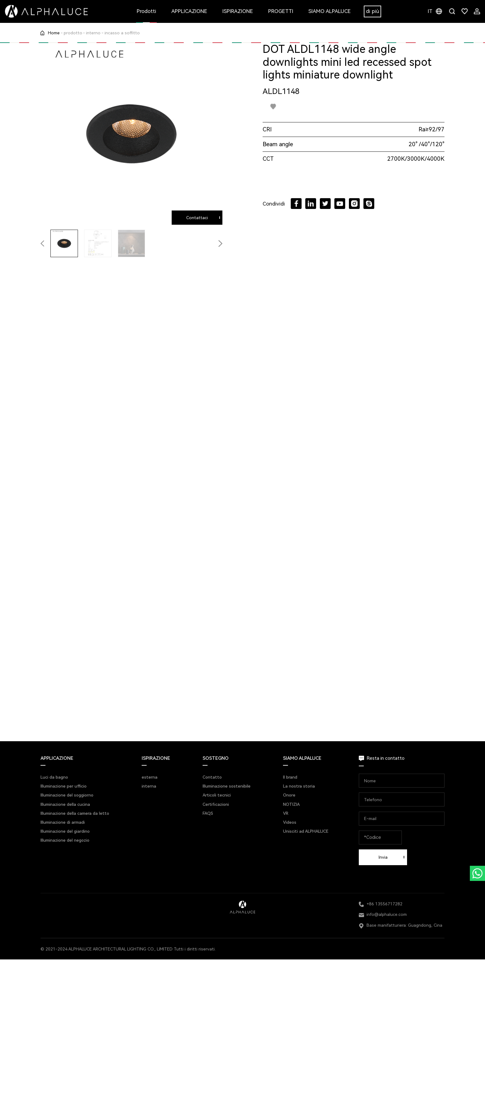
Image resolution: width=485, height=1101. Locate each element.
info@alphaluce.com (387, 914)
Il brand (290, 777)
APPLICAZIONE (189, 11)
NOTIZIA (291, 804)
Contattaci (197, 217)
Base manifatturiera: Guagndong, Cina (404, 925)
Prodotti (146, 11)
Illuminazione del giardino (65, 831)
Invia (383, 857)
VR (285, 813)
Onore (289, 795)
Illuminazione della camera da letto (75, 813)
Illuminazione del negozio (65, 840)
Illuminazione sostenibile (227, 786)
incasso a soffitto (122, 32)
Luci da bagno (54, 777)
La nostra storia (299, 786)
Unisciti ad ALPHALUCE (305, 831)
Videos (289, 822)
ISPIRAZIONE (237, 11)
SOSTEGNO (216, 758)
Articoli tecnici (217, 795)
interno (93, 32)
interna (149, 786)
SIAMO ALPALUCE (329, 11)
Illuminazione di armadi (63, 822)
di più (372, 11)
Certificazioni (216, 804)
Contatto (212, 777)
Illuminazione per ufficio (64, 786)
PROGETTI (280, 11)
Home (54, 32)
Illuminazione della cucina (65, 804)
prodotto (73, 32)
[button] (220, 243)
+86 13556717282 (384, 903)
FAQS (208, 813)
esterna (149, 777)
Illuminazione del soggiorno (67, 795)
